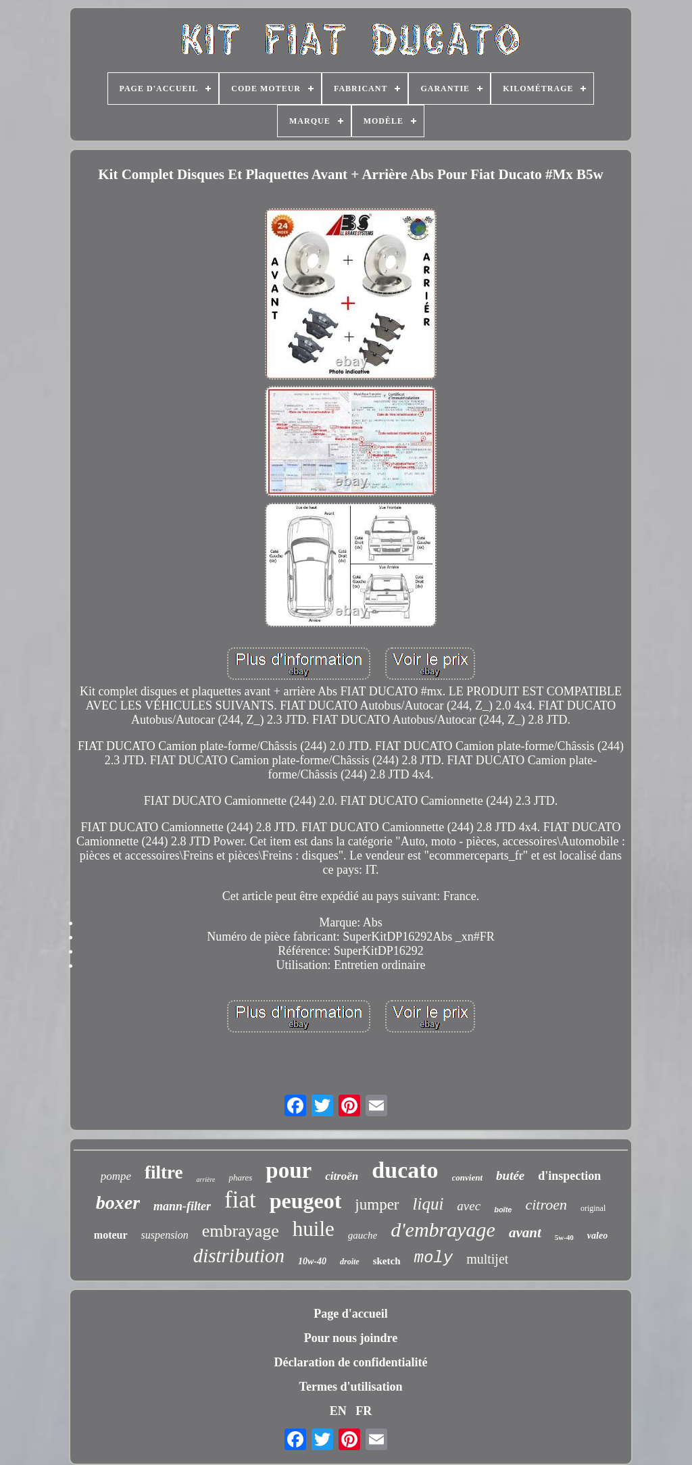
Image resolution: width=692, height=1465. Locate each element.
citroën (341, 1176)
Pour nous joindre (350, 1338)
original (593, 1208)
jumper (377, 1204)
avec (468, 1206)
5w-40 (564, 1237)
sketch (387, 1261)
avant (525, 1232)
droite (350, 1261)
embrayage (240, 1231)
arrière (205, 1179)
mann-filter (182, 1206)
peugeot (306, 1201)
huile (314, 1229)
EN (338, 1411)
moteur (111, 1235)
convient (467, 1177)
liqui (428, 1204)
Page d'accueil (350, 1313)
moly (433, 1258)
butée (510, 1175)
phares (240, 1177)
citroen (546, 1204)
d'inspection (569, 1176)
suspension (165, 1235)
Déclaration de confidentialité (351, 1362)
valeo (597, 1236)
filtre (163, 1172)
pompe (116, 1176)
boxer (118, 1202)
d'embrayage (443, 1229)
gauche (362, 1235)
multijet (487, 1258)
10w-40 (312, 1261)
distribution (239, 1255)
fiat (240, 1200)
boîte (503, 1210)
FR (363, 1411)
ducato (405, 1170)
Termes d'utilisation (351, 1386)
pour (289, 1170)
